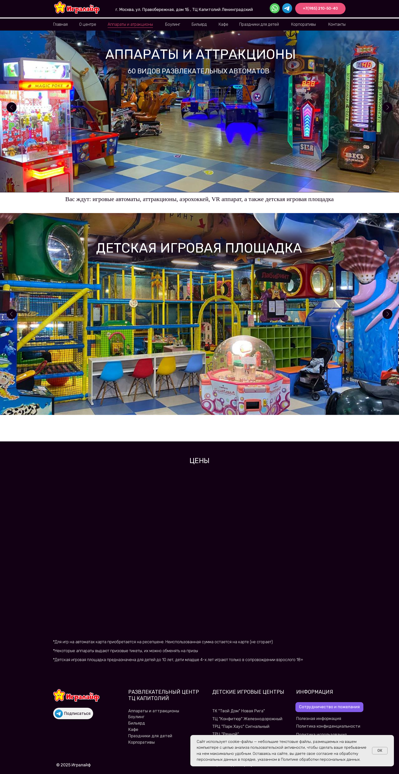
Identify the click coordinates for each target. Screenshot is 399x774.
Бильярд (199, 24)
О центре (87, 24)
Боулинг (172, 24)
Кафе (223, 24)
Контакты (337, 24)
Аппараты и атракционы (130, 24)
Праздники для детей (259, 24)
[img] (77, 7)
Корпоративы (303, 24)
